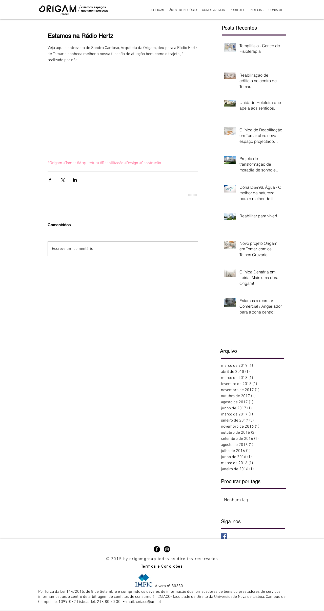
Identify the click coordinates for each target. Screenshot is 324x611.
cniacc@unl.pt (148, 601)
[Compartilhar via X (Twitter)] (62, 179)
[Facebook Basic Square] (224, 536)
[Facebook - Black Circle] (157, 549)
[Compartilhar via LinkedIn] (74, 179)
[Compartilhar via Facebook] (50, 179)
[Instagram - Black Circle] (167, 549)
